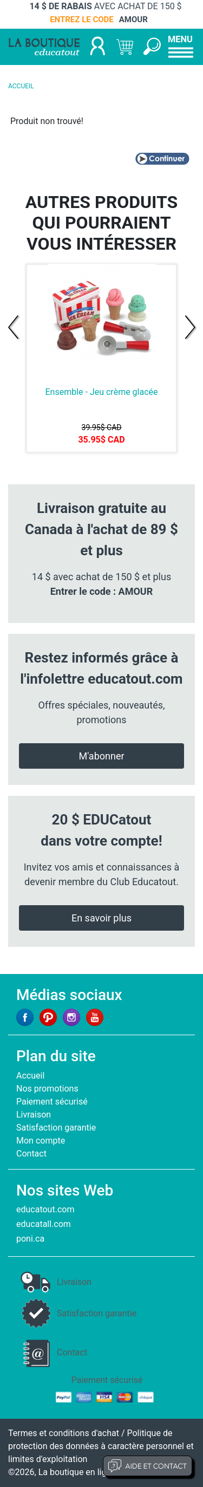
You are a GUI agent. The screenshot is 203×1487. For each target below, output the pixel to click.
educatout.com (45, 1209)
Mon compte (40, 1140)
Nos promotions (47, 1088)
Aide (147, 1466)
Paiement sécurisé (52, 1101)
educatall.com (43, 1224)
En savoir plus (101, 918)
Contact (31, 1153)
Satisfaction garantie (56, 1127)
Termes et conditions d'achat (63, 1433)
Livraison (33, 1114)
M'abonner (101, 756)
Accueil (30, 1075)
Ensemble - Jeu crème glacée (101, 392)
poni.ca (30, 1238)
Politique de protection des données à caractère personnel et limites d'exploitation (101, 1446)
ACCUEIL (21, 86)
